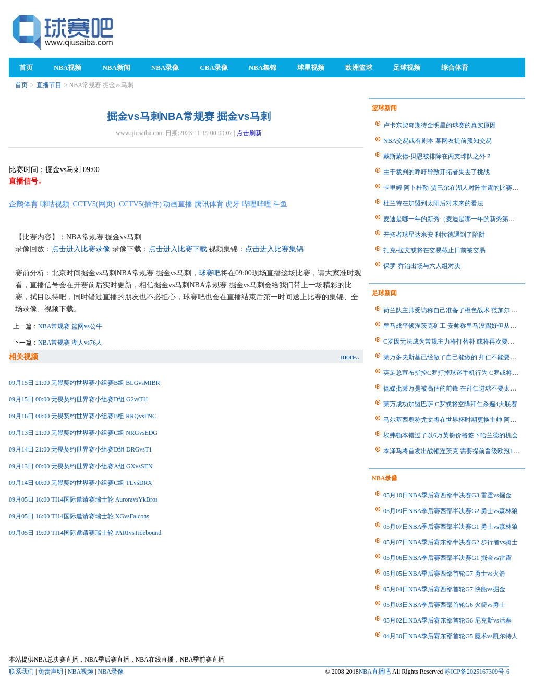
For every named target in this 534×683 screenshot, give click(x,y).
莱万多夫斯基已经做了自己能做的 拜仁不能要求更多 (456, 357)
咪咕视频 (54, 204)
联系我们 (21, 671)
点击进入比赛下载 (178, 249)
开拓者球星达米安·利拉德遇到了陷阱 (434, 234)
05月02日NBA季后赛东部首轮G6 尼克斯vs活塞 (447, 620)
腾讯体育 (209, 204)
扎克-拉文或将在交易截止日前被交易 (434, 250)
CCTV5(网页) (94, 204)
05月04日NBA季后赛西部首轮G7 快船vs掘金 (444, 589)
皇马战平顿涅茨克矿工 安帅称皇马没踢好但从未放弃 (456, 326)
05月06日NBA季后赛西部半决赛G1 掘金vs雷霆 (447, 558)
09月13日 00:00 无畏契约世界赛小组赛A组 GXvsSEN (81, 466)
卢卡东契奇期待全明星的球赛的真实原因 (439, 125)
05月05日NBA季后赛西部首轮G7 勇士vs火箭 (444, 573)
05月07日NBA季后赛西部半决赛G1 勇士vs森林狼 (450, 526)
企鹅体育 (23, 204)
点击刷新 (249, 133)
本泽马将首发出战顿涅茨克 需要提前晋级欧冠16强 (453, 451)
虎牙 (232, 204)
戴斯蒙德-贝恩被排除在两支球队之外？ (437, 156)
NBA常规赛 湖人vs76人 (70, 342)
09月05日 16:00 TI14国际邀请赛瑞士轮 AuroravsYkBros (83, 499)
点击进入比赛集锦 (274, 249)
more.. (350, 357)
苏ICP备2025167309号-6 (476, 671)
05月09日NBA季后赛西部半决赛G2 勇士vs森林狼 (450, 511)
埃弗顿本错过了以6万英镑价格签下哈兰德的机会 (450, 435)
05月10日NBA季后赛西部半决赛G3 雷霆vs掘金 (447, 495)
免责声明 (50, 671)
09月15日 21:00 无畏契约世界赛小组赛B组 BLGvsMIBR (84, 382)
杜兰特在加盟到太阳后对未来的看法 (433, 203)
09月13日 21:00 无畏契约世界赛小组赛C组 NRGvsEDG (83, 432)
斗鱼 (280, 204)
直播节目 (49, 85)
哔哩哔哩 (256, 204)
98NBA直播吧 (63, 31)
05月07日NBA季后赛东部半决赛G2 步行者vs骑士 (450, 542)
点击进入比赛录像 (81, 249)
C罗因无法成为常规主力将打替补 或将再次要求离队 (455, 341)
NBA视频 (80, 671)
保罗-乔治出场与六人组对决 (421, 266)
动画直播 (177, 204)
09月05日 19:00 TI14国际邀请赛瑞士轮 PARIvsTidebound (85, 532)
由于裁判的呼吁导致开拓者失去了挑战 (436, 172)
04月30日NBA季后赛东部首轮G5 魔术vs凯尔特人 (450, 636)
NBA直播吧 (375, 671)
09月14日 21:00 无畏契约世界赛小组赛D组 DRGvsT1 (80, 449)
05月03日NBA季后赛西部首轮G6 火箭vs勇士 (444, 604)
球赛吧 (210, 273)
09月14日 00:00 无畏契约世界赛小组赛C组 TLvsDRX (80, 482)
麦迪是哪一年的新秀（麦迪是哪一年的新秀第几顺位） (458, 219)
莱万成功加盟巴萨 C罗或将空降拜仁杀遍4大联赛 (450, 404)
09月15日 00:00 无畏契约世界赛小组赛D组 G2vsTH (78, 399)
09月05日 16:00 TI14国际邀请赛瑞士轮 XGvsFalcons (79, 516)
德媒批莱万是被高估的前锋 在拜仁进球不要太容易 (453, 388)
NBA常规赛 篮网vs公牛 (70, 326)
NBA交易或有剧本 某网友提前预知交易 (437, 140)
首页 (21, 85)
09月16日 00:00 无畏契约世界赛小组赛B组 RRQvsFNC (82, 416)
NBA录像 (111, 671)
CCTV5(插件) (140, 204)
